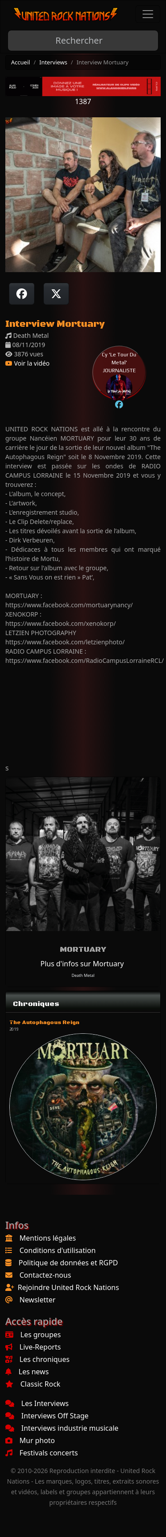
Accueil (20, 62)
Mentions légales (47, 1238)
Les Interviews (37, 1403)
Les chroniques (37, 1359)
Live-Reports (33, 1347)
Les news (27, 1371)
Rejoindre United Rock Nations (68, 1287)
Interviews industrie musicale (62, 1428)
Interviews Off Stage (47, 1416)
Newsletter (37, 1300)
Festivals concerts (41, 1453)
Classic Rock (32, 1384)
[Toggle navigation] (147, 14)
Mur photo (30, 1440)
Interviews (53, 62)
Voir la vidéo (27, 363)
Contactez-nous (45, 1275)
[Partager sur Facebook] (22, 294)
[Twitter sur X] (56, 294)
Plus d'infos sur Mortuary (82, 964)
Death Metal (83, 975)
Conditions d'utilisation (57, 1250)
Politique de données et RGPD (68, 1263)
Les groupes (33, 1334)
